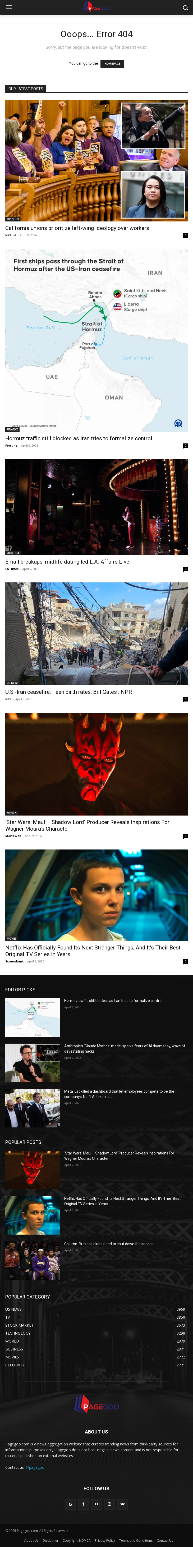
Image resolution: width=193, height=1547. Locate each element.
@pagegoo (35, 1467)
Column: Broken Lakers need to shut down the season (109, 1244)
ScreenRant (14, 961)
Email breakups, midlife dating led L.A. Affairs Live (67, 562)
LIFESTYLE (13, 553)
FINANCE (12, 429)
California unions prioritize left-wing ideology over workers (77, 228)
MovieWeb (13, 836)
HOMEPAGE (112, 64)
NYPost (10, 235)
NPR (8, 699)
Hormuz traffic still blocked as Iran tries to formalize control (78, 438)
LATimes (12, 569)
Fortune (11, 445)
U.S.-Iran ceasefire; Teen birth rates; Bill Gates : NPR (68, 692)
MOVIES (12, 813)
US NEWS (13, 683)
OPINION (13, 219)
